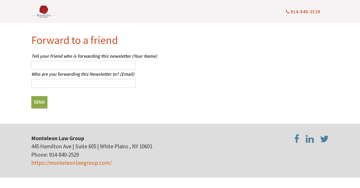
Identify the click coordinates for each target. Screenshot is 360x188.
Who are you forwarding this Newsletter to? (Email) (82, 74)
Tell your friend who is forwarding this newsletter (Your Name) (94, 56)
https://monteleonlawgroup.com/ (71, 162)
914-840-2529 (303, 12)
